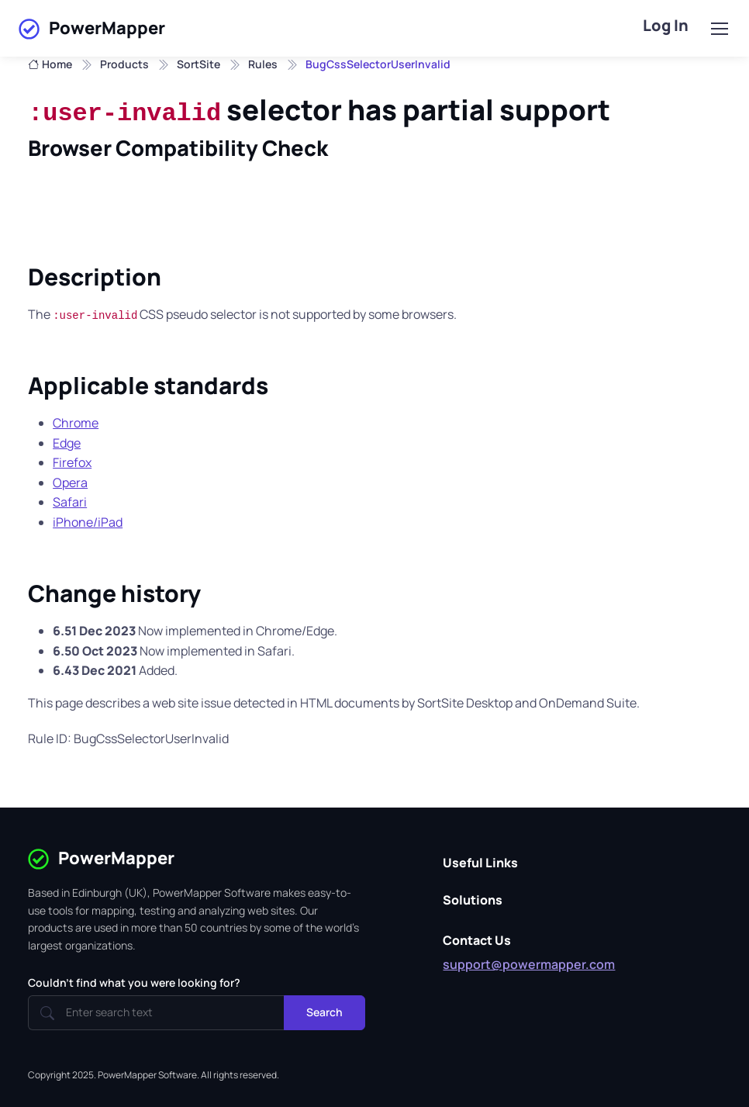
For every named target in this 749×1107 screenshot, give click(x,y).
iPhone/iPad (88, 522)
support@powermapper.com (529, 964)
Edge (67, 442)
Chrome (75, 422)
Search (324, 1012)
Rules (263, 64)
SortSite (198, 64)
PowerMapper (92, 28)
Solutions (472, 899)
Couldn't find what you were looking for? (134, 982)
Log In (666, 25)
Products (124, 64)
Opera (70, 482)
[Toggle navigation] (718, 29)
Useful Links (480, 862)
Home (50, 64)
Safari (70, 501)
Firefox (72, 462)
